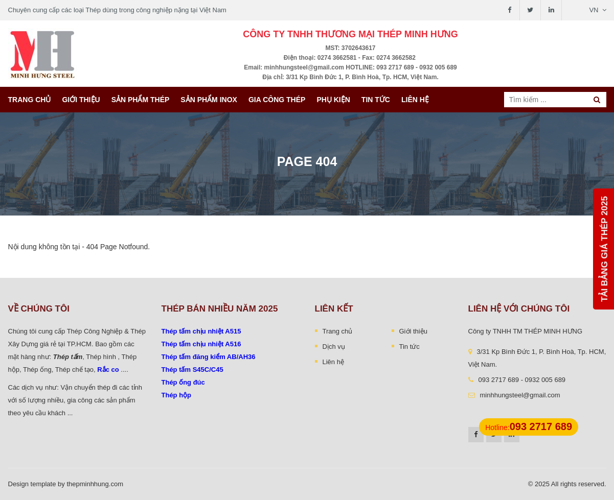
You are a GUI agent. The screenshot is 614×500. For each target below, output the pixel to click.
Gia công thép (277, 100)
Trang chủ (29, 100)
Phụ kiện (333, 100)
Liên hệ (415, 100)
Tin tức (375, 100)
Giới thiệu (81, 100)
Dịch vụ (334, 346)
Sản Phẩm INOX (208, 100)
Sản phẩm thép (140, 100)
